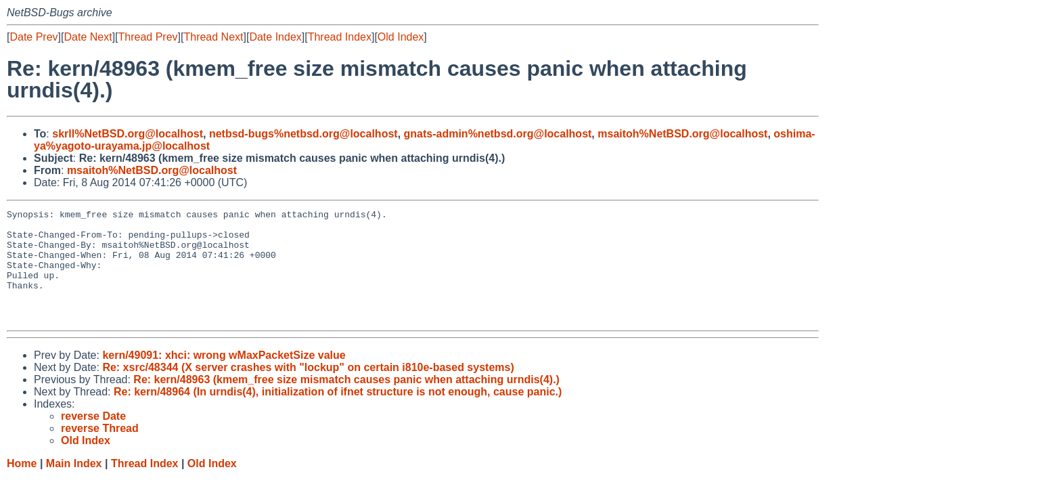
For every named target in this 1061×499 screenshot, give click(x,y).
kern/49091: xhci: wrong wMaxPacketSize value (223, 377)
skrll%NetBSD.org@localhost (127, 133)
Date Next (88, 37)
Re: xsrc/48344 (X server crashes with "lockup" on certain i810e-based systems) (308, 389)
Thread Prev (148, 37)
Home (22, 486)
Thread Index (339, 37)
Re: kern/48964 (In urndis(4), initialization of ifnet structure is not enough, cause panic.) (338, 414)
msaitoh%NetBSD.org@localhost (682, 133)
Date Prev (33, 37)
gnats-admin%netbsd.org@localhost (498, 133)
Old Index (401, 37)
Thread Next (213, 37)
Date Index (275, 37)
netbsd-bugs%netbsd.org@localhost (303, 133)
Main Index (74, 486)
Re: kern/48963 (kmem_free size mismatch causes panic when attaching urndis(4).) (346, 402)
